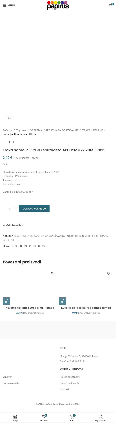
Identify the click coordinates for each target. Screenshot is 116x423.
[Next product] (13, 142)
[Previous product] (5, 142)
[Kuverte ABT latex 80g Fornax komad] (30, 287)
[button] (6, 301)
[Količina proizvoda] (10, 208)
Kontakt (64, 389)
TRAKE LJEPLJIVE (92, 130)
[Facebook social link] (12, 246)
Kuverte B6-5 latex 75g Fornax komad (86, 308)
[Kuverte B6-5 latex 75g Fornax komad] (86, 287)
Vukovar (7, 376)
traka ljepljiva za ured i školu (20, 134)
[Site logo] (58, 5)
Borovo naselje (11, 383)
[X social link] (16, 246)
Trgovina (21, 130)
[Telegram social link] (39, 246)
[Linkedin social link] (30, 246)
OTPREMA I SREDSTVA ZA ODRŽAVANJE (54, 130)
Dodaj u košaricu (34, 208)
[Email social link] (21, 246)
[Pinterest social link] (25, 246)
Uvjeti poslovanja (69, 383)
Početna (7, 130)
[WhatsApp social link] (34, 246)
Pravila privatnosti (70, 376)
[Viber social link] (43, 246)
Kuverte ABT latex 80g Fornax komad (30, 308)
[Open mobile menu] (9, 5)
